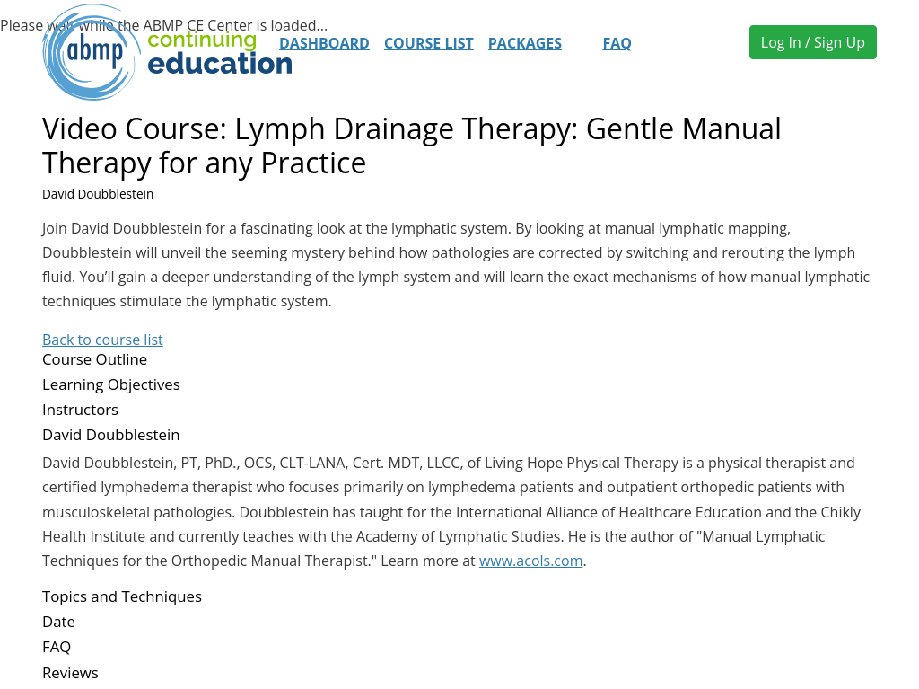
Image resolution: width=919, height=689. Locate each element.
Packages (525, 43)
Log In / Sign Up (813, 42)
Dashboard (324, 43)
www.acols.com (531, 560)
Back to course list (102, 339)
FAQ (617, 43)
